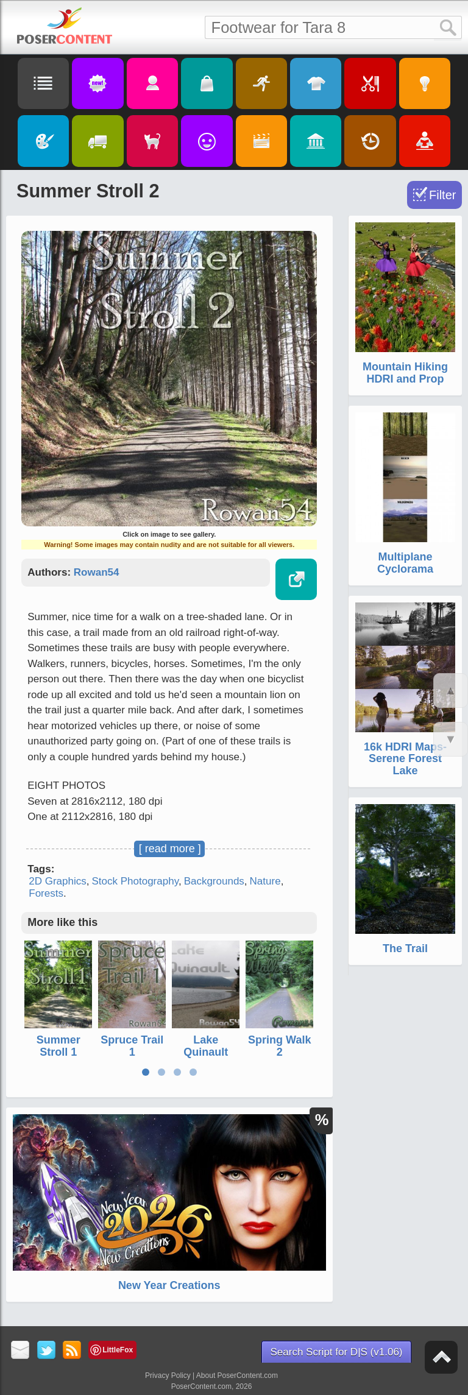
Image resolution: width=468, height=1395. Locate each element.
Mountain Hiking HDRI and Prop (405, 373)
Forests (46, 893)
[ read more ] (170, 848)
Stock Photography (135, 881)
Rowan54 (96, 572)
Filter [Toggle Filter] (442, 195)
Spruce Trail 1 (132, 1046)
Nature (265, 881)
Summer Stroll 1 (58, 1046)
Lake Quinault (205, 1046)
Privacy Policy (168, 1375)
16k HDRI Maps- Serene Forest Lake (405, 759)
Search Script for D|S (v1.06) (337, 1352)
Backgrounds (214, 881)
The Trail (405, 948)
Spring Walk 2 (279, 1046)
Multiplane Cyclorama (405, 563)
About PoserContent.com (237, 1375)
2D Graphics (57, 881)
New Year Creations (169, 1285)
